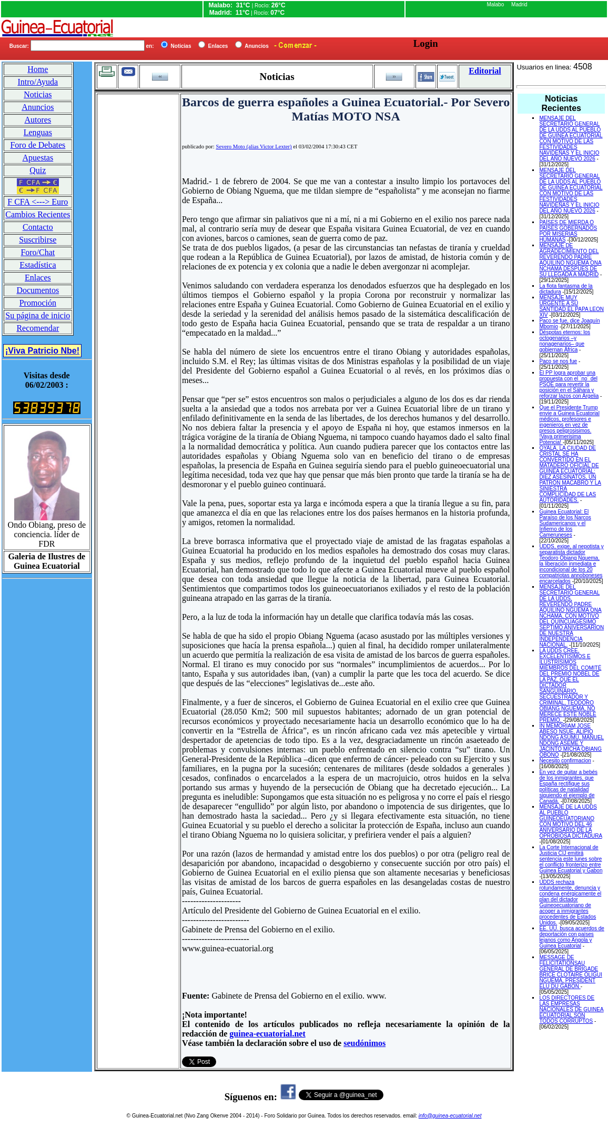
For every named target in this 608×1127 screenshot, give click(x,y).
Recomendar (37, 328)
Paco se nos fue (558, 361)
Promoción (37, 302)
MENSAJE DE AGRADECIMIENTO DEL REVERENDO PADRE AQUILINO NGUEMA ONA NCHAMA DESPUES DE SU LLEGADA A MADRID (570, 260)
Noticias (38, 94)
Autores (38, 119)
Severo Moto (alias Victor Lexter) (253, 146)
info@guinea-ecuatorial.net (450, 1116)
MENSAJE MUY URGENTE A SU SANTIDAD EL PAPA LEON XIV (571, 306)
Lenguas (38, 132)
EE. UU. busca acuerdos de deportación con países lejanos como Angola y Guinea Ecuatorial (571, 937)
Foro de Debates (37, 144)
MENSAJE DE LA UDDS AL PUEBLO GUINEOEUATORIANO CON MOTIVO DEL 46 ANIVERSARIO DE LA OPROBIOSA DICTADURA (570, 821)
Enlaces (38, 277)
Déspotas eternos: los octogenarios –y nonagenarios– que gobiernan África (564, 341)
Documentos (37, 290)
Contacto (38, 227)
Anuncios (38, 107)
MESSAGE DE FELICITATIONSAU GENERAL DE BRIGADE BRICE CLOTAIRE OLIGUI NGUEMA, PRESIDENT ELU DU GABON (570, 971)
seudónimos (364, 1043)
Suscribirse (37, 239)
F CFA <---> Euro (37, 201)
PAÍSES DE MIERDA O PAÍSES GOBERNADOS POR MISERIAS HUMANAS (568, 231)
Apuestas (38, 157)
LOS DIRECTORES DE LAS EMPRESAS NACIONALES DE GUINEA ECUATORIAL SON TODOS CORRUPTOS (571, 1009)
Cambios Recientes (37, 214)
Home (37, 69)
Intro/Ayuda (37, 81)
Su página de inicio (37, 315)
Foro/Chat (38, 252)
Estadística (37, 264)
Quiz (37, 170)
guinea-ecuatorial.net (267, 1033)
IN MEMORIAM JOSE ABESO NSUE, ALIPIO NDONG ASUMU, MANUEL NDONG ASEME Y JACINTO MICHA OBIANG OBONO (571, 740)
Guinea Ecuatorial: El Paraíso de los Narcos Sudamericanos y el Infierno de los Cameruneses (565, 523)
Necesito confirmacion (565, 760)
